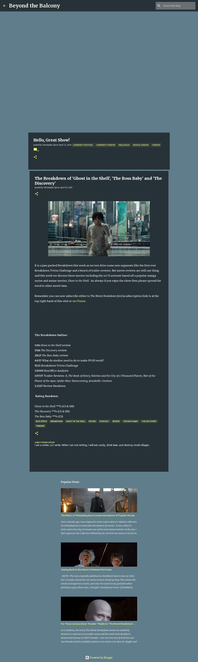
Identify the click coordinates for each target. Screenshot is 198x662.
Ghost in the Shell (75, 421)
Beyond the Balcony (34, 6)
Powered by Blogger (99, 657)
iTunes (80, 301)
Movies (92, 421)
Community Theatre (105, 145)
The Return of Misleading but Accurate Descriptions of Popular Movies (98, 515)
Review (116, 421)
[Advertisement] (99, 108)
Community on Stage (83, 145)
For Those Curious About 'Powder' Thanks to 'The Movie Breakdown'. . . (98, 624)
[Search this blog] (178, 6)
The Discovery (149, 421)
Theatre (156, 145)
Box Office (41, 421)
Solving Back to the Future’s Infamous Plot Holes (86, 569)
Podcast (104, 421)
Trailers (40, 426)
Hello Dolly (124, 145)
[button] (35, 157)
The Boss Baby (130, 421)
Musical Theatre (140, 145)
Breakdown (56, 421)
